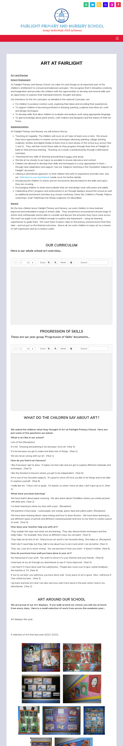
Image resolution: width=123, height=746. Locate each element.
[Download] (71, 262)
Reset (63, 262)
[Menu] (117, 38)
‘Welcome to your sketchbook (34, 177)
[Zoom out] (55, 262)
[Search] (98, 262)
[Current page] (23, 262)
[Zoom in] (48, 262)
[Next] (32, 262)
